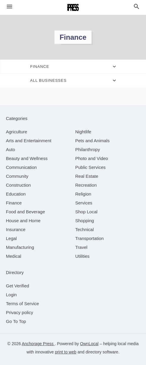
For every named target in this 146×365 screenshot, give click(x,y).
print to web (65, 352)
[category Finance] (14, 202)
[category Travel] (81, 247)
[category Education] (16, 193)
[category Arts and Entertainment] (28, 140)
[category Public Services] (90, 167)
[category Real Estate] (86, 176)
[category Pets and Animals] (92, 140)
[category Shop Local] (86, 211)
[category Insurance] (15, 229)
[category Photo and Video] (91, 158)
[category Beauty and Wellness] (27, 158)
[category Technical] (84, 229)
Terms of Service (22, 303)
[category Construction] (18, 185)
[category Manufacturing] (20, 247)
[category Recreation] (86, 185)
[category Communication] (21, 167)
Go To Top (16, 321)
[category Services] (83, 202)
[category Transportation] (89, 238)
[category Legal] (11, 238)
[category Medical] (13, 256)
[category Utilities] (82, 256)
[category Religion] (83, 193)
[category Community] (17, 176)
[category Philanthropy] (87, 149)
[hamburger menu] (9, 6)
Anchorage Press (38, 343)
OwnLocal (89, 343)
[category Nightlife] (83, 131)
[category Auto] (10, 149)
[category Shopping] (84, 220)
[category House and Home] (23, 220)
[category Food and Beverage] (25, 211)
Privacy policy (19, 312)
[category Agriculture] (16, 131)
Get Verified (17, 285)
